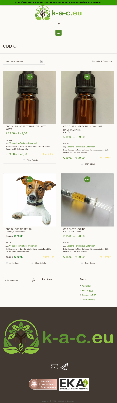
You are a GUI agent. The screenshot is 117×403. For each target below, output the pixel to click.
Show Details (32, 160)
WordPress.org (88, 300)
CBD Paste (76, 231)
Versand (13, 143)
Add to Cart (14, 263)
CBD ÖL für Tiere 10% (19, 229)
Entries (87, 290)
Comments (89, 295)
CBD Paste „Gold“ (74, 229)
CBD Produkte (19, 231)
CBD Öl (9, 129)
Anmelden (86, 286)
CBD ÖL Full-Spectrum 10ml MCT (26, 126)
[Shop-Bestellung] (24, 61)
